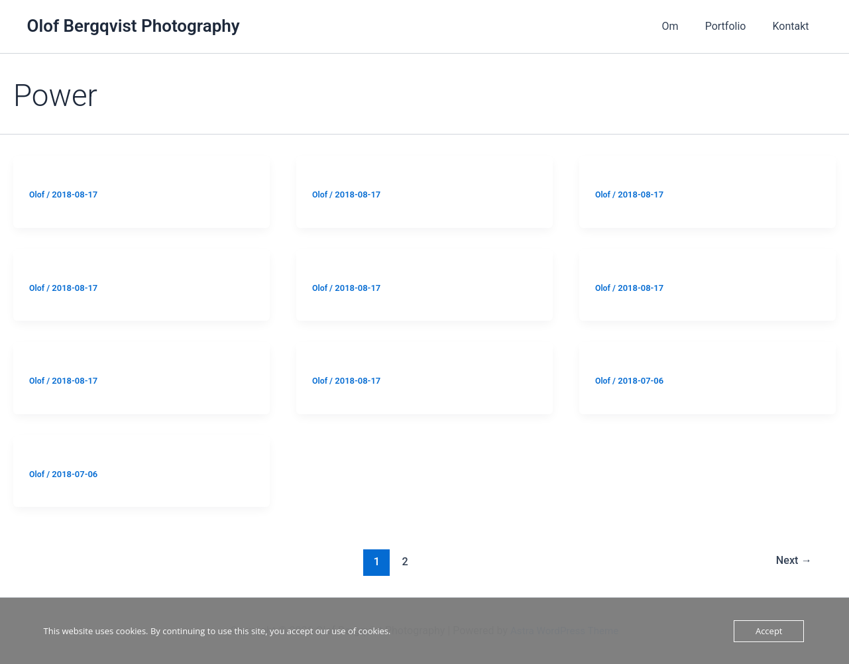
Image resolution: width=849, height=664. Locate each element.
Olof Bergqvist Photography (133, 26)
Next (792, 561)
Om (683, 26)
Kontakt (793, 26)
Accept (769, 631)
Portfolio (733, 26)
